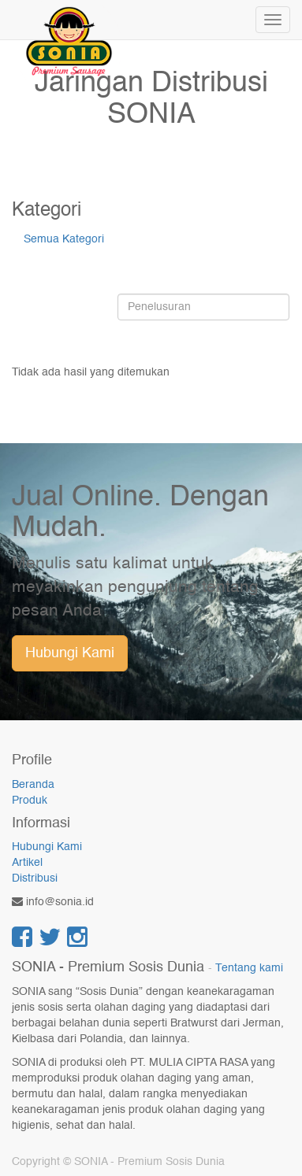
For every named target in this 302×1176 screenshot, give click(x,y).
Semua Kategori (64, 239)
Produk (29, 800)
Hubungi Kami (69, 653)
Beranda (33, 784)
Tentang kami (249, 968)
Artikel (27, 862)
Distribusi (35, 878)
